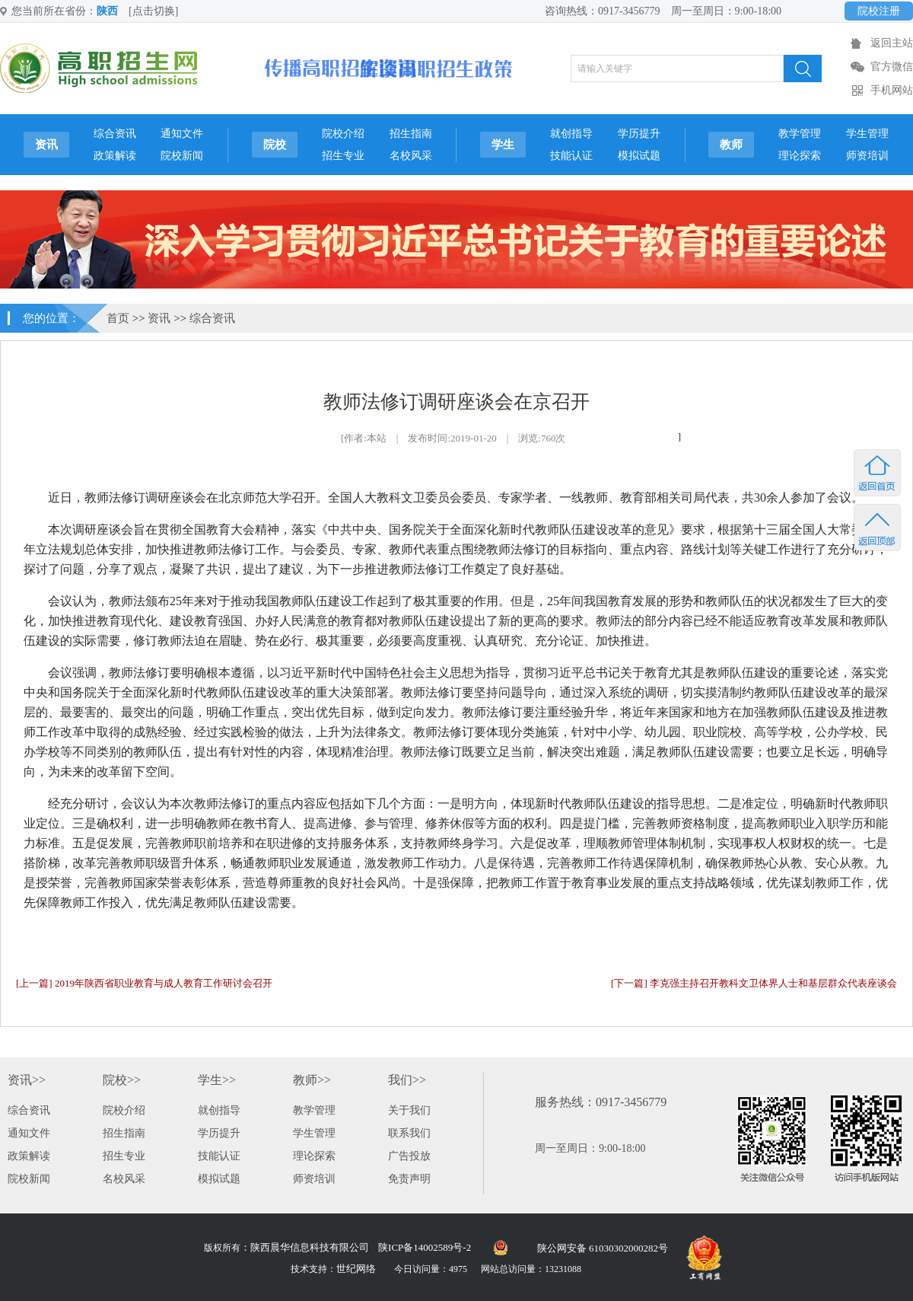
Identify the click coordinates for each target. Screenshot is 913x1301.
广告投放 (409, 1156)
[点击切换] (153, 11)
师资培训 (867, 155)
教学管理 (799, 133)
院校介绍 (343, 133)
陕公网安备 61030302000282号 (602, 1248)
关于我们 (409, 1110)
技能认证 (571, 155)
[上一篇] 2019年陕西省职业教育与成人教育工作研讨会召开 (144, 983)
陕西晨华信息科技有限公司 (309, 1247)
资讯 (46, 145)
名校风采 (411, 155)
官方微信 (891, 66)
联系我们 (409, 1133)
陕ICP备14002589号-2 (424, 1247)
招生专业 (343, 155)
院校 (274, 145)
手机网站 (891, 90)
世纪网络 (356, 1268)
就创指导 (571, 133)
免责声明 (409, 1179)
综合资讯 (115, 133)
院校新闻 (182, 155)
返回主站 (891, 43)
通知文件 (182, 133)
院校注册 (878, 11)
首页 (118, 318)
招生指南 (411, 133)
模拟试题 (639, 155)
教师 (731, 145)
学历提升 (639, 133)
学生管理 (867, 133)
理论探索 (799, 155)
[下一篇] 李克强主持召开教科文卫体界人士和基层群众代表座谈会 (754, 983)
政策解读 (115, 155)
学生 (502, 145)
